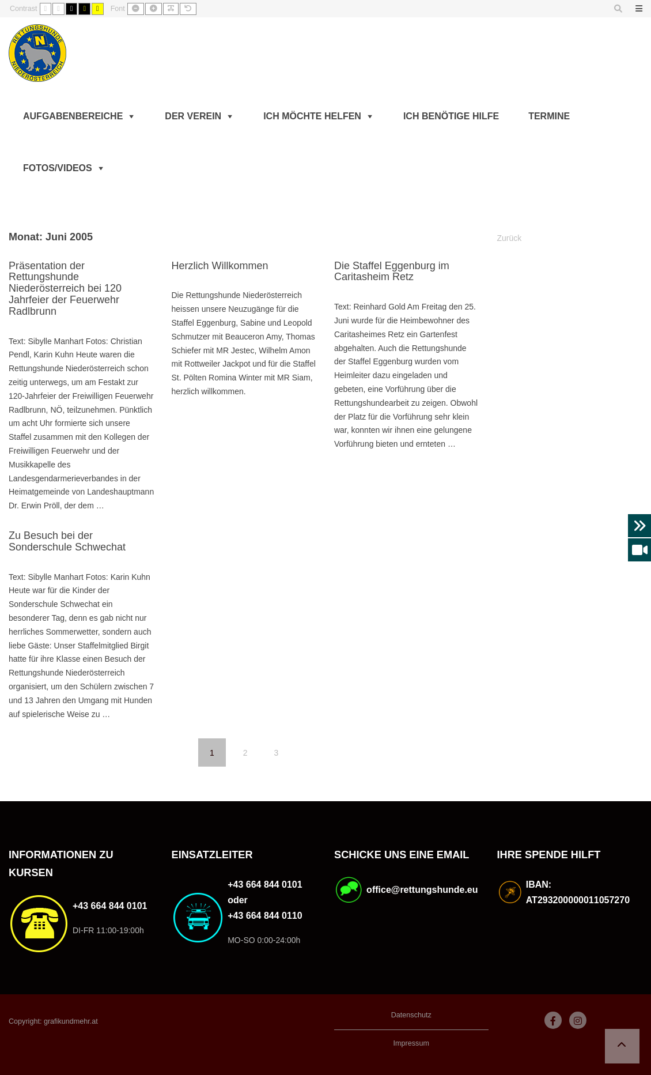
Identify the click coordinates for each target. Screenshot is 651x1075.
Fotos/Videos (57, 168)
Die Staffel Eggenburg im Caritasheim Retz (391, 271)
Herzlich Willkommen (219, 265)
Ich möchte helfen (312, 116)
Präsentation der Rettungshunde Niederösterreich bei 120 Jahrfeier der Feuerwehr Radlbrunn (65, 288)
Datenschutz (411, 1015)
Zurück (509, 238)
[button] (622, 1046)
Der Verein (193, 116)
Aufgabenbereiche (73, 116)
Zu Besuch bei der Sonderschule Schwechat (67, 541)
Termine (549, 116)
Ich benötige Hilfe (451, 116)
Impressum (411, 1043)
